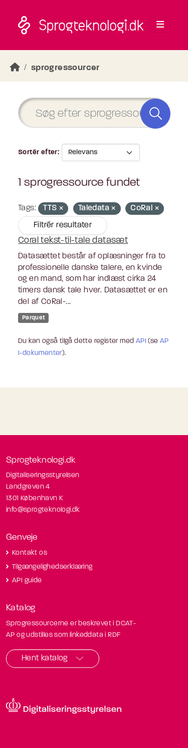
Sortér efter (38, 152)
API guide (27, 580)
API (141, 341)
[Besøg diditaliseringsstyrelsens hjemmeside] (63, 706)
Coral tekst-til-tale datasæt (73, 240)
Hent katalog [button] (45, 658)
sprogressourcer (65, 68)
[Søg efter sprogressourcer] (94, 113)
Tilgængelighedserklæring (52, 567)
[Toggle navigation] (160, 25)
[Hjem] (15, 68)
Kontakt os (29, 553)
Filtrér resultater (63, 225)
